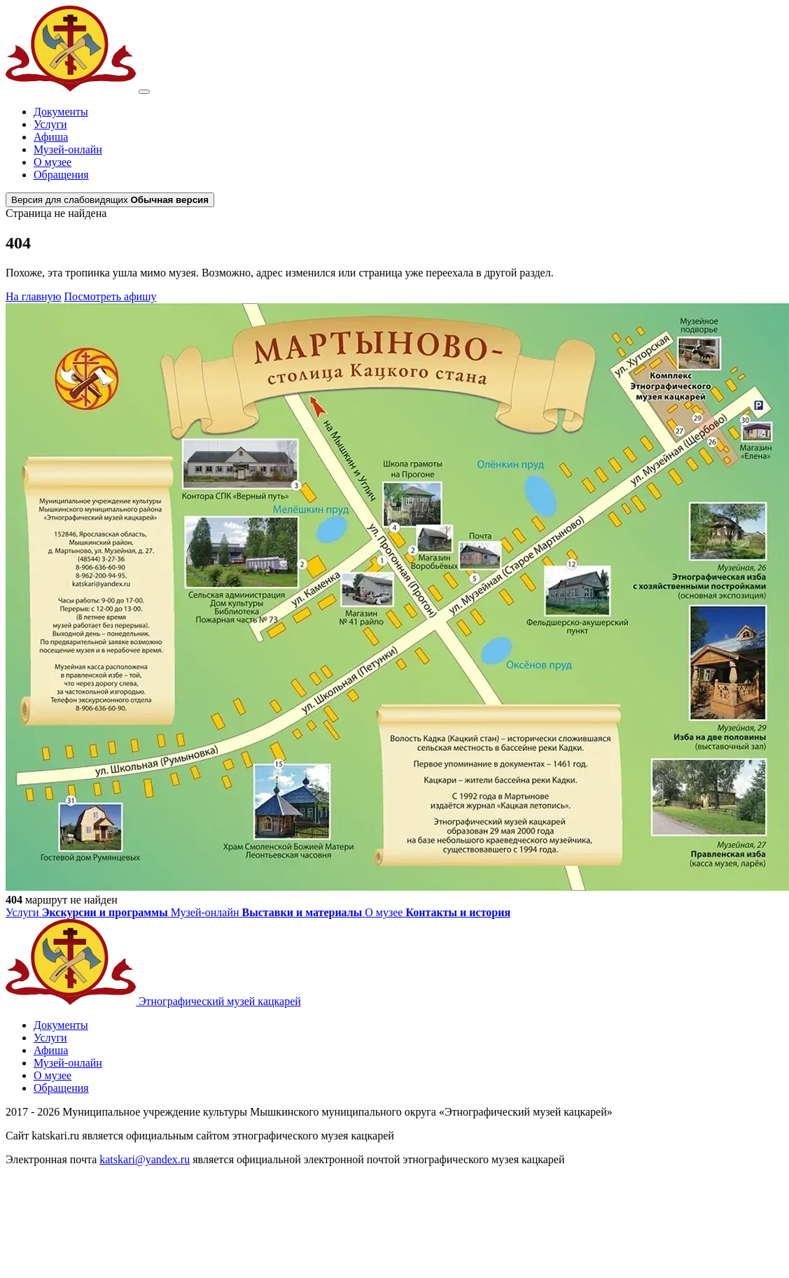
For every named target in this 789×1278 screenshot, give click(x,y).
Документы (61, 112)
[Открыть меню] (144, 92)
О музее (52, 162)
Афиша (51, 137)
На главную (34, 296)
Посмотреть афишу (110, 296)
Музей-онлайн (68, 149)
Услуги (50, 124)
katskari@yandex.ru (144, 1159)
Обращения (61, 175)
